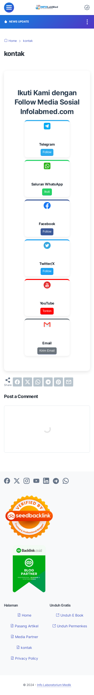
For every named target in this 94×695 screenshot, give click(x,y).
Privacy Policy (24, 658)
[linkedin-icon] (46, 481)
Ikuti (47, 191)
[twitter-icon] (17, 481)
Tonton (46, 311)
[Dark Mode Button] (87, 8)
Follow (47, 152)
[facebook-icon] (7, 481)
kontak (24, 647)
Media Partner (24, 637)
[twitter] (27, 381)
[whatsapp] (37, 381)
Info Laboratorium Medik (54, 685)
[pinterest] (58, 381)
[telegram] (48, 381)
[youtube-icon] (36, 481)
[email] (68, 381)
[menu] (9, 8)
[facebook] (17, 381)
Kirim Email (47, 350)
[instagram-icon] (27, 481)
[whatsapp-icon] (66, 481)
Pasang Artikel (24, 626)
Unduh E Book (69, 615)
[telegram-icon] (56, 481)
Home (24, 615)
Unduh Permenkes (69, 626)
